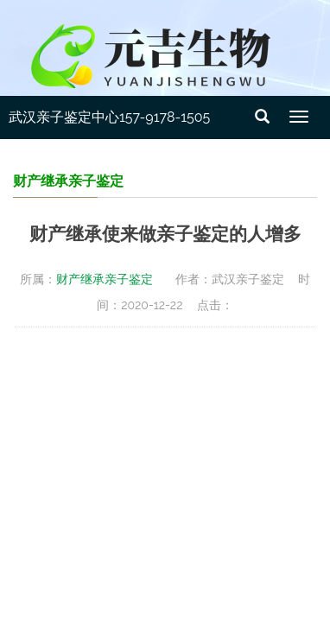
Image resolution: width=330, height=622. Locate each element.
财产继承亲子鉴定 (104, 279)
